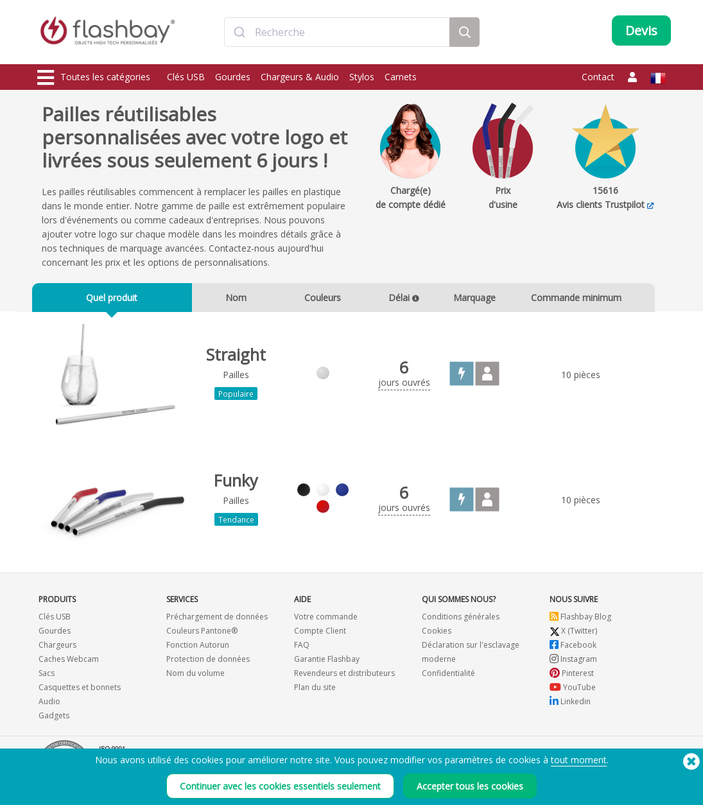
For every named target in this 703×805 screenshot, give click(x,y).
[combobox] (337, 34)
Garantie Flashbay (327, 663)
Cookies (436, 635)
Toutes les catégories (93, 77)
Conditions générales (460, 621)
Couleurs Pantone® (202, 635)
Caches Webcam (69, 663)
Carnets (401, 77)
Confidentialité (448, 677)
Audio (49, 705)
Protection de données (208, 663)
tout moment (579, 760)
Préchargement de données (217, 621)
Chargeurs (57, 649)
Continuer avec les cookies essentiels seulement (280, 786)
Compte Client (320, 635)
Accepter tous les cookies (470, 786)
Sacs (47, 677)
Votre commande (326, 621)
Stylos (361, 77)
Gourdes (232, 77)
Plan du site (315, 691)
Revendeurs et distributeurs (344, 677)
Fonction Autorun (197, 649)
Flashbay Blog (580, 621)
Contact (598, 77)
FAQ (301, 649)
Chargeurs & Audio (300, 77)
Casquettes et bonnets (80, 691)
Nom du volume (195, 677)
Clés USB (186, 77)
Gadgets (54, 719)
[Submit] (240, 34)
